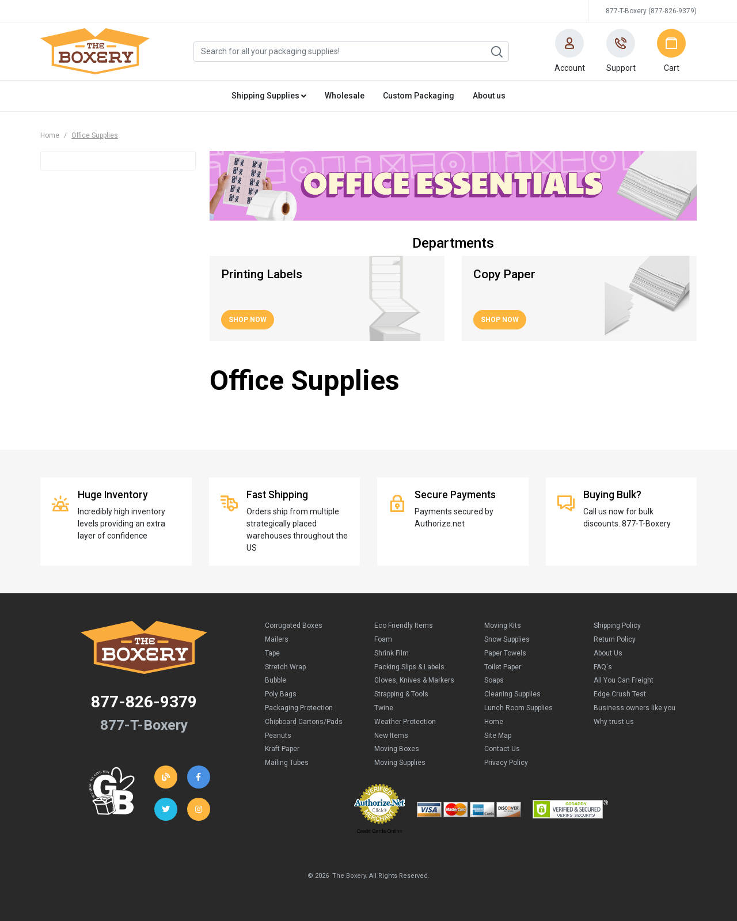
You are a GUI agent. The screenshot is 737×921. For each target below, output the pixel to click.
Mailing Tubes (287, 763)
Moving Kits (502, 625)
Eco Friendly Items (403, 625)
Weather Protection (405, 722)
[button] (569, 51)
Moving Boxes (396, 749)
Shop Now (248, 320)
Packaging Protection (299, 708)
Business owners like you (634, 708)
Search (496, 51)
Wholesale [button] (344, 95)
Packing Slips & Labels (409, 667)
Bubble (275, 680)
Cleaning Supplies (512, 694)
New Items (391, 736)
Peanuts (278, 736)
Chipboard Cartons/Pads (304, 722)
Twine (383, 708)
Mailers (276, 639)
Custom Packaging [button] (418, 95)
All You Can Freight (624, 680)
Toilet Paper (502, 667)
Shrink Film (391, 653)
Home (49, 135)
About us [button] (489, 95)
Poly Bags (281, 694)
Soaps (494, 680)
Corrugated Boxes (293, 625)
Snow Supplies (507, 639)
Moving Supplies (400, 763)
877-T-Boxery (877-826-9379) (651, 11)
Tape (272, 653)
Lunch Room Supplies (518, 708)
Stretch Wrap (285, 667)
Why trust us (614, 722)
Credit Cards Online (379, 831)
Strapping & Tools (401, 694)
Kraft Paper (282, 749)
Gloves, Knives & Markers (414, 680)
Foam (383, 639)
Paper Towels (505, 653)
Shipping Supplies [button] (268, 95)
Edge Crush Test (620, 694)
